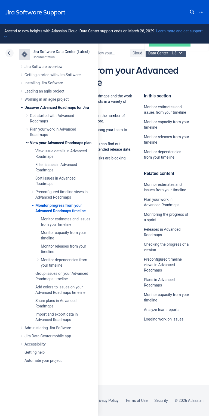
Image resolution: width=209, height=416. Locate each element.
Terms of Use (136, 400)
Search (192, 12)
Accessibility (34, 344)
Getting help (34, 352)
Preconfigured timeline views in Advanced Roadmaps (163, 264)
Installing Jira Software (43, 83)
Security (161, 400)
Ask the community (163, 372)
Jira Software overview (43, 66)
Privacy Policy (106, 400)
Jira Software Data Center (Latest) (61, 52)
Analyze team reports (162, 309)
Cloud (137, 53)
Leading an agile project (44, 91)
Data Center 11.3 (166, 53)
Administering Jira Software (47, 328)
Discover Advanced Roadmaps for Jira (56, 107)
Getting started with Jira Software (52, 75)
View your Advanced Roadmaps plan (60, 143)
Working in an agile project (46, 99)
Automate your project (43, 360)
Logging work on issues (163, 319)
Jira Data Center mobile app (47, 336)
